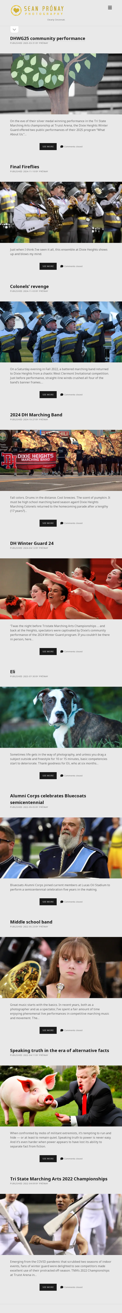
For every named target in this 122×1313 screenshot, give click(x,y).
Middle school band (31, 922)
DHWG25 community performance (47, 38)
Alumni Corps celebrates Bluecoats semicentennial (61, 848)
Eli (12, 671)
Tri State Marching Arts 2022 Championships (58, 1179)
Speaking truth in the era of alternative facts (59, 1050)
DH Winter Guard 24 (32, 543)
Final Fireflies (24, 167)
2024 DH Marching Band (36, 415)
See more (50, 147)
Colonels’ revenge (29, 286)
